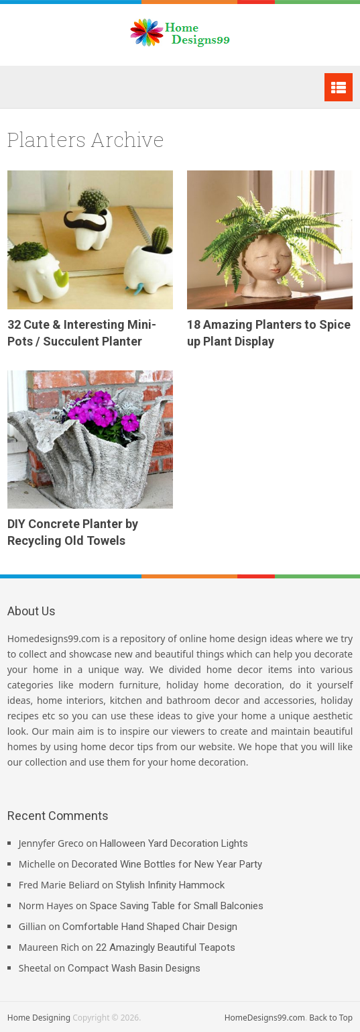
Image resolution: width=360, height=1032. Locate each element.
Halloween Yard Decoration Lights (174, 843)
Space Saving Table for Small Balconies (176, 906)
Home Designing (38, 1017)
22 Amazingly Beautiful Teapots (165, 947)
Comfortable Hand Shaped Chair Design (149, 927)
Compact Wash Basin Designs (134, 968)
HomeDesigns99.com (265, 1017)
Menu (338, 87)
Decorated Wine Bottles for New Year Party (167, 864)
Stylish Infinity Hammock (170, 885)
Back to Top (331, 1017)
